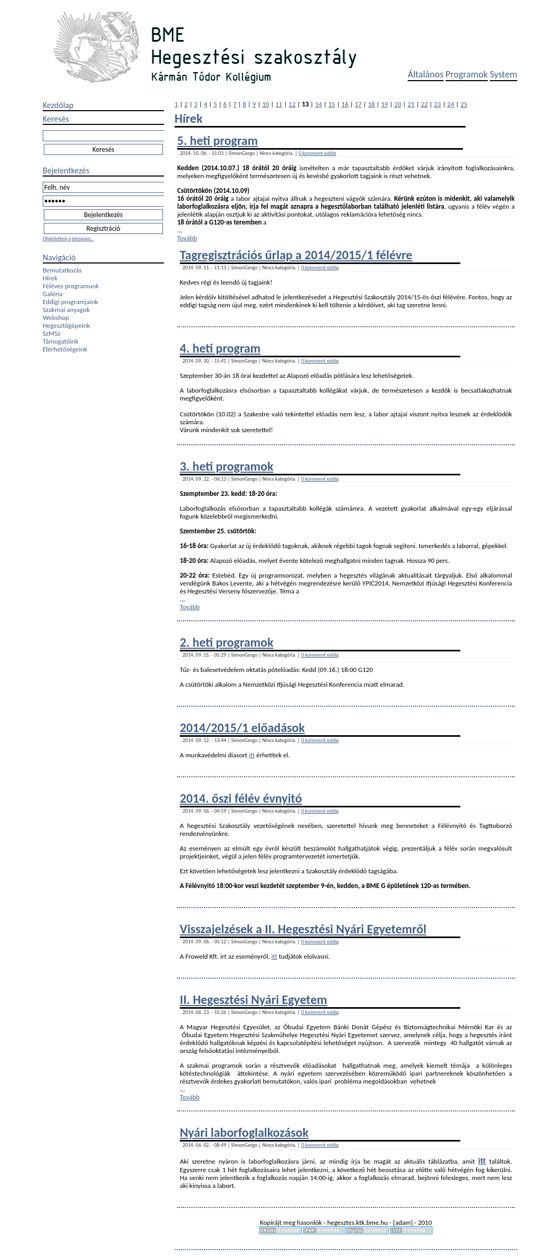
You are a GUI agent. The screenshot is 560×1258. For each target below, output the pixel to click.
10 (265, 104)
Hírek (50, 278)
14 (318, 104)
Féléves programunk (71, 286)
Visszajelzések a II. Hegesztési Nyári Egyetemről (303, 929)
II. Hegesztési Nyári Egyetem (253, 999)
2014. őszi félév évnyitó (241, 798)
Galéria (53, 294)
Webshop (56, 317)
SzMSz (51, 333)
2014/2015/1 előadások (242, 727)
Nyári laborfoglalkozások (244, 1132)
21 (411, 104)
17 (358, 104)
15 (332, 104)
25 (463, 104)
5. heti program (217, 140)
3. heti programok (226, 466)
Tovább (187, 238)
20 (397, 104)
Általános (425, 74)
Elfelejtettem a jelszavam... (68, 238)
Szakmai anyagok (66, 310)
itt (252, 755)
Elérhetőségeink (65, 349)
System (503, 74)
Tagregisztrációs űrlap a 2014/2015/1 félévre (296, 254)
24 (450, 104)
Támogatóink (61, 341)
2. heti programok (226, 642)
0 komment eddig (317, 153)
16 (345, 104)
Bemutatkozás (62, 270)
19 (384, 104)
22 (424, 104)
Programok (467, 74)
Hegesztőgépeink (66, 325)
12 (291, 104)
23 (437, 104)
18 (371, 104)
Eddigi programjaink (70, 302)
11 (278, 104)
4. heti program (220, 348)
